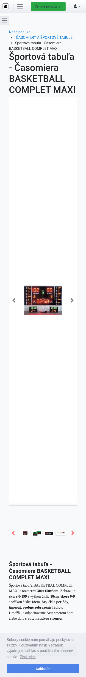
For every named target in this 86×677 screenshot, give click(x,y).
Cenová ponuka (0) (48, 6)
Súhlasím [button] (43, 669)
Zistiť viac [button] (28, 657)
